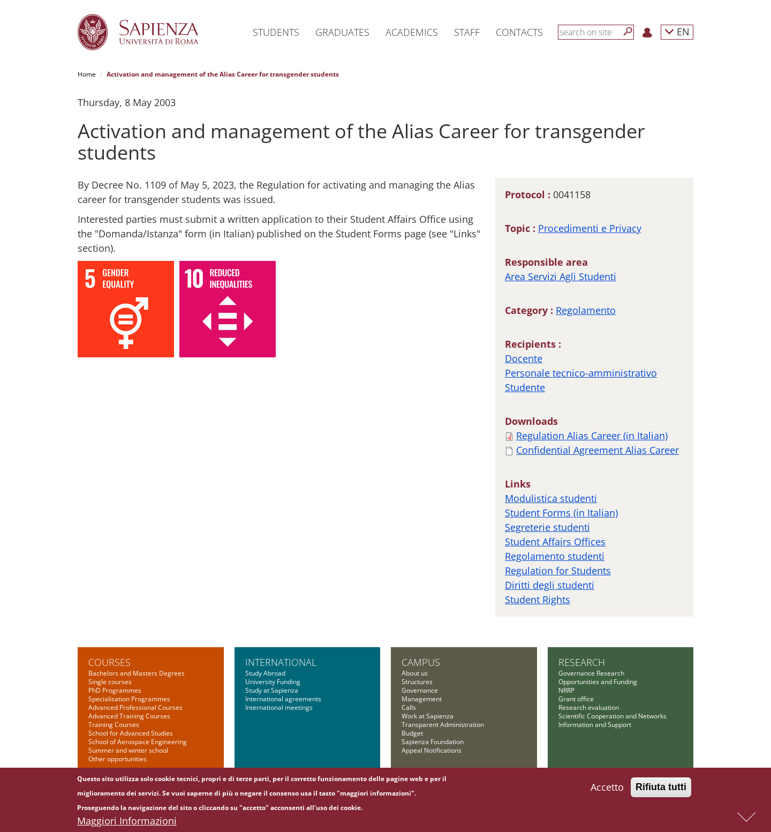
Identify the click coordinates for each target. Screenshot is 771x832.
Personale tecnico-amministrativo (581, 372)
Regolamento (586, 310)
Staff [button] (467, 32)
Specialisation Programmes (129, 698)
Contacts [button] (519, 32)
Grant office (576, 698)
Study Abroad (265, 673)
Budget (412, 733)
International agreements (283, 698)
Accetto (607, 789)
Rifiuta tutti (661, 789)
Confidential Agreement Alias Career (597, 450)
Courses (109, 662)
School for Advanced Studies (130, 733)
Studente (525, 387)
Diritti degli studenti (549, 585)
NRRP (566, 690)
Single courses (110, 681)
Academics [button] (412, 32)
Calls (409, 707)
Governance (420, 690)
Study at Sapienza (271, 690)
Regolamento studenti (554, 556)
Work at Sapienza (427, 716)
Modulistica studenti (551, 498)
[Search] (628, 31)
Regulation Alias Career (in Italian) (592, 435)
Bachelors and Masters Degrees (136, 673)
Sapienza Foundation (433, 741)
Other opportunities (117, 758)
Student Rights (537, 599)
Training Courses (113, 724)
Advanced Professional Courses (135, 707)
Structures (417, 681)
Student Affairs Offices (555, 541)
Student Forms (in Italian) (561, 512)
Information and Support (594, 724)
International (280, 662)
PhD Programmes (114, 690)
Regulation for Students (558, 570)
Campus (421, 662)
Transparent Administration (443, 724)
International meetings (279, 707)
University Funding (272, 681)
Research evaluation (588, 707)
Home (87, 74)
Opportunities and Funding (597, 681)
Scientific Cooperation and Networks (612, 716)
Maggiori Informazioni (127, 822)
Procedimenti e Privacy (589, 228)
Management (422, 698)
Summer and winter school (128, 750)
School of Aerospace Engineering (137, 741)
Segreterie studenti (547, 527)
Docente (523, 358)
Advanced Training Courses (129, 716)
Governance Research (591, 673)
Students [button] (276, 32)
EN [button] (677, 31)
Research (581, 662)
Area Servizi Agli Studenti (560, 276)
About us (415, 673)
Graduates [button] (342, 32)
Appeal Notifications (432, 750)
